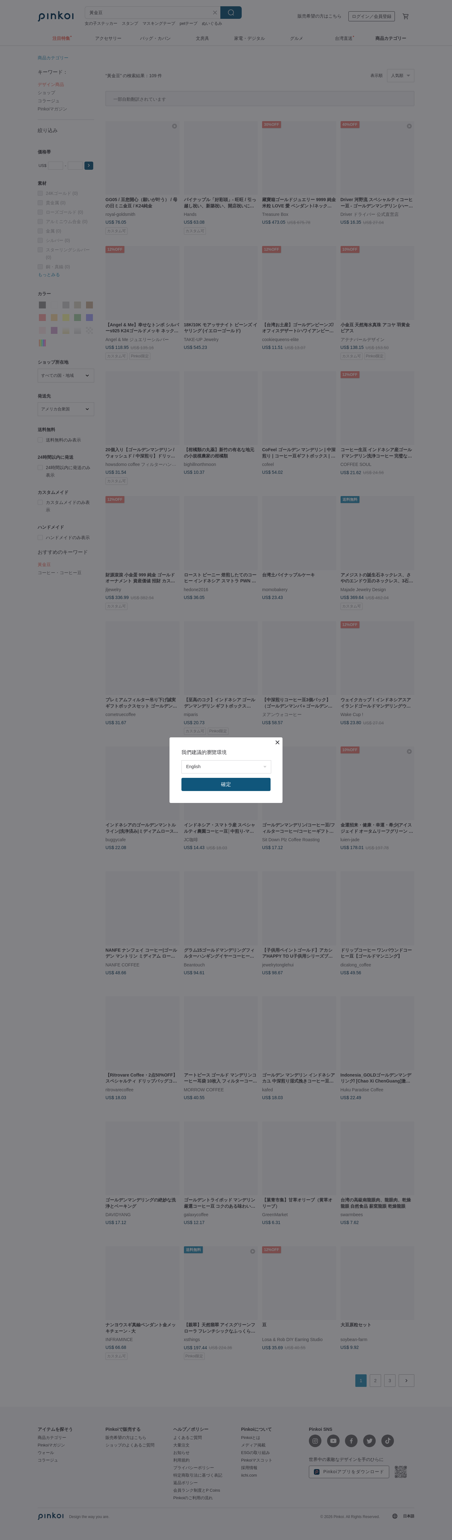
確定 (226, 784)
